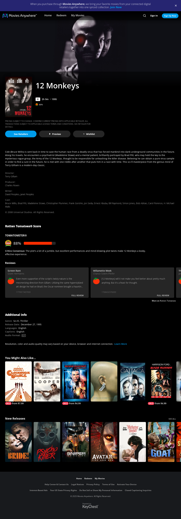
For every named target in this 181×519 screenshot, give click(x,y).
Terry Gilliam (11, 176)
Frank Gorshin (76, 203)
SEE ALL (172, 419)
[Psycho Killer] (47, 442)
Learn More (120, 343)
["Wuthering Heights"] (132, 442)
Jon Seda (88, 203)
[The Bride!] (18, 442)
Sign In (154, 15)
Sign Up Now (170, 15)
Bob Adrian (141, 203)
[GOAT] (161, 442)
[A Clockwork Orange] (18, 383)
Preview (55, 134)
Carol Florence (155, 203)
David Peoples (12, 194)
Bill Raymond (115, 203)
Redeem (61, 15)
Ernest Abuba (100, 203)
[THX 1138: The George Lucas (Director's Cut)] (104, 381)
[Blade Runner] (161, 383)
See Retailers (21, 134)
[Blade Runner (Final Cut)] (75, 383)
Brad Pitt (22, 203)
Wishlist (89, 134)
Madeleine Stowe (36, 203)
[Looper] (47, 381)
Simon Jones (128, 203)
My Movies (77, 15)
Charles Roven (12, 185)
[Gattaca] (132, 381)
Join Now (116, 7)
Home (48, 15)
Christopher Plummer (57, 203)
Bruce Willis (11, 203)
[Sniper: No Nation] (75, 442)
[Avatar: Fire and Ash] (104, 442)
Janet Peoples (27, 194)
